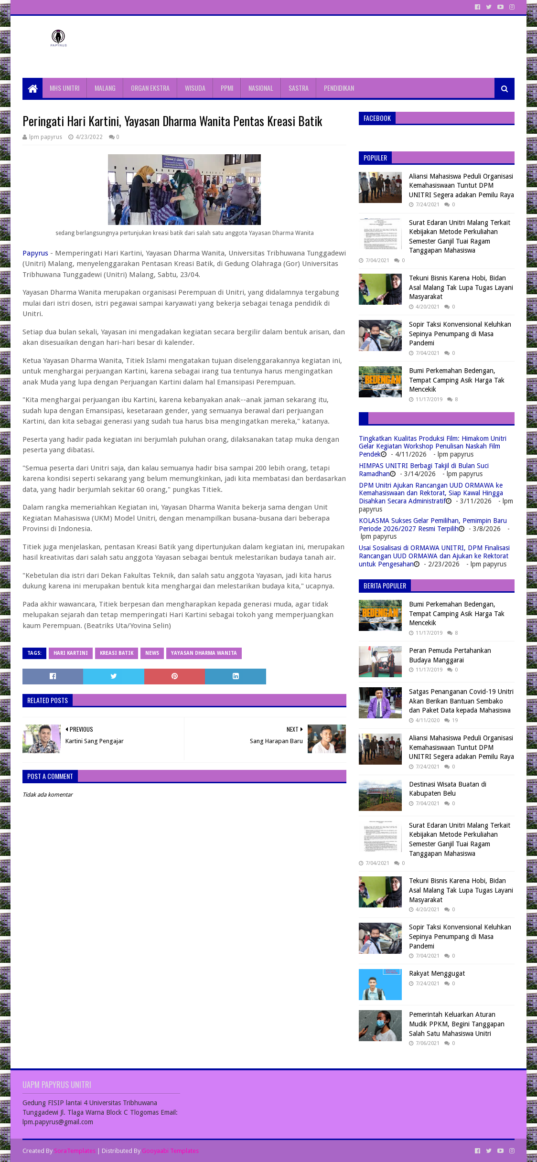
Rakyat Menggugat (437, 973)
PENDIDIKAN (339, 88)
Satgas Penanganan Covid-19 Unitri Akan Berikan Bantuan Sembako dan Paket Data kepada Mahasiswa (461, 701)
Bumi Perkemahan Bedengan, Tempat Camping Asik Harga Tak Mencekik (457, 380)
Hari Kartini (71, 653)
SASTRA (299, 88)
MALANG (105, 88)
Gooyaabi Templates (170, 1150)
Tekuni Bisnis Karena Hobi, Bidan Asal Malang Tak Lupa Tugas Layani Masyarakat (461, 287)
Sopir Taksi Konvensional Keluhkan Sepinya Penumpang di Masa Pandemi (460, 333)
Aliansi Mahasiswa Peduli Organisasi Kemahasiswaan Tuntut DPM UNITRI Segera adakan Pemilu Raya (461, 185)
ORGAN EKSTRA (150, 88)
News (152, 653)
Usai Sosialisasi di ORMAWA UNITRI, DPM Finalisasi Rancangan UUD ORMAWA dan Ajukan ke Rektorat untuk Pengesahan (434, 556)
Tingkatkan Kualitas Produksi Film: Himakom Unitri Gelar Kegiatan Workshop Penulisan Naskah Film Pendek (432, 446)
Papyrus (35, 253)
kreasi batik (116, 653)
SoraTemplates (75, 1150)
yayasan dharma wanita (204, 653)
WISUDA (195, 88)
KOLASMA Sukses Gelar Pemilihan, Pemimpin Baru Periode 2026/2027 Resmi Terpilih (433, 525)
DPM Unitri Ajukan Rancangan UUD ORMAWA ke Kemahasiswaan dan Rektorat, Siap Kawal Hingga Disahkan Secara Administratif (431, 493)
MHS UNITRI (64, 88)
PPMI (227, 88)
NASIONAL (260, 88)
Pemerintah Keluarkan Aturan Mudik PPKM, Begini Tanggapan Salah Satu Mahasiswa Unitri (457, 1024)
